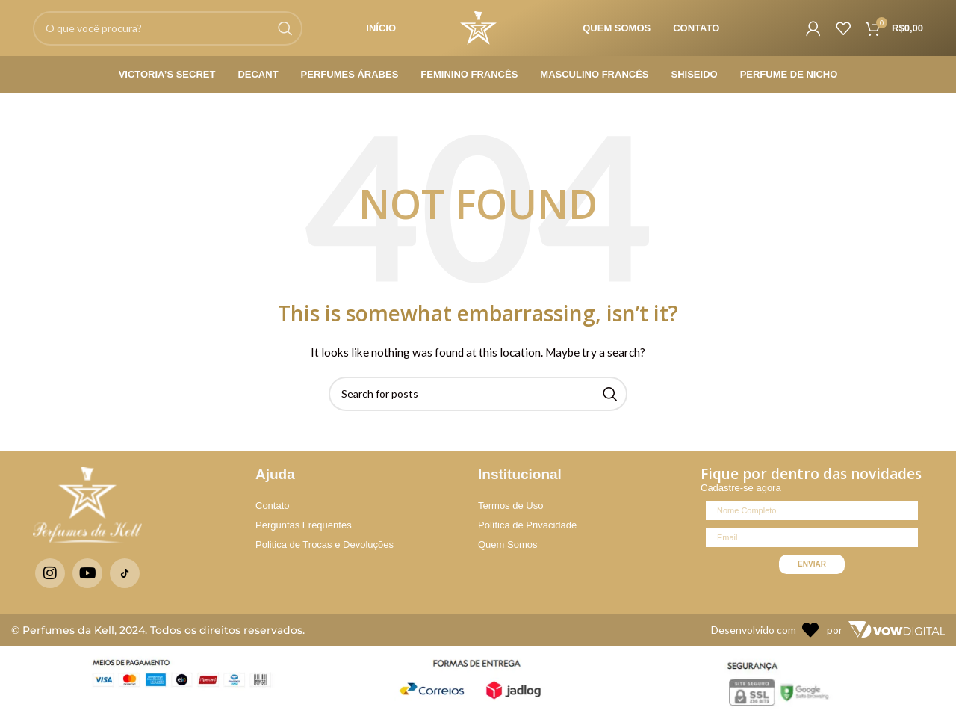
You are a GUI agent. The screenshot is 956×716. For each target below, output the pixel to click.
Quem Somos (507, 544)
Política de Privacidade (527, 525)
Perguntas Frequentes (303, 525)
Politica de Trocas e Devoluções (324, 544)
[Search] (167, 28)
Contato (272, 505)
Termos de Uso (510, 505)
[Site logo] (478, 26)
